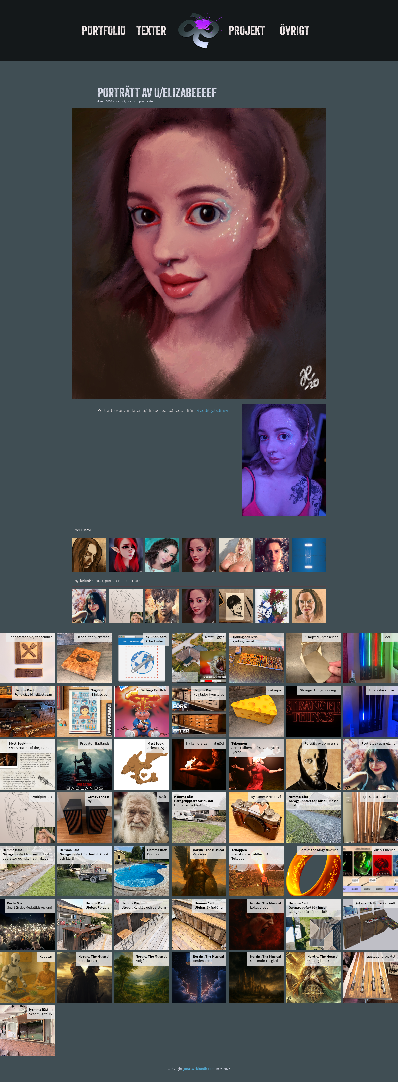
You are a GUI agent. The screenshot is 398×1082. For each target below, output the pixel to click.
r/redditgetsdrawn (212, 410)
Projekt (246, 30)
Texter (151, 30)
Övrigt (294, 30)
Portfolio (104, 30)
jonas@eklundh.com (198, 1069)
